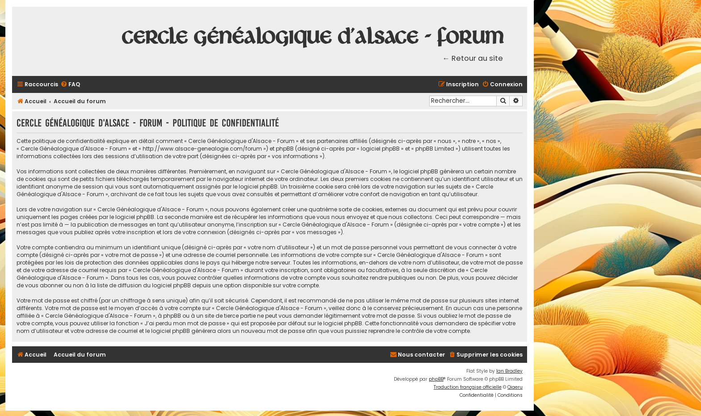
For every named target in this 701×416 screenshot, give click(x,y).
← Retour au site (473, 58)
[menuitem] (70, 85)
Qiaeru (515, 387)
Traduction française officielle (468, 387)
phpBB (436, 379)
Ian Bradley (509, 371)
